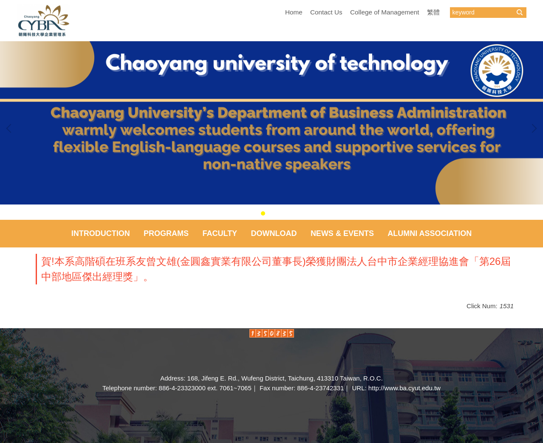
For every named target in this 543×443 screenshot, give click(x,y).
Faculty (219, 233)
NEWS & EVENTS (342, 233)
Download (274, 233)
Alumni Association (429, 233)
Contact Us (326, 12)
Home (294, 12)
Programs (166, 233)
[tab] (263, 213)
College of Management (384, 12)
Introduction (100, 233)
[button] (10, 128)
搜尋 (519, 12)
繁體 (433, 12)
